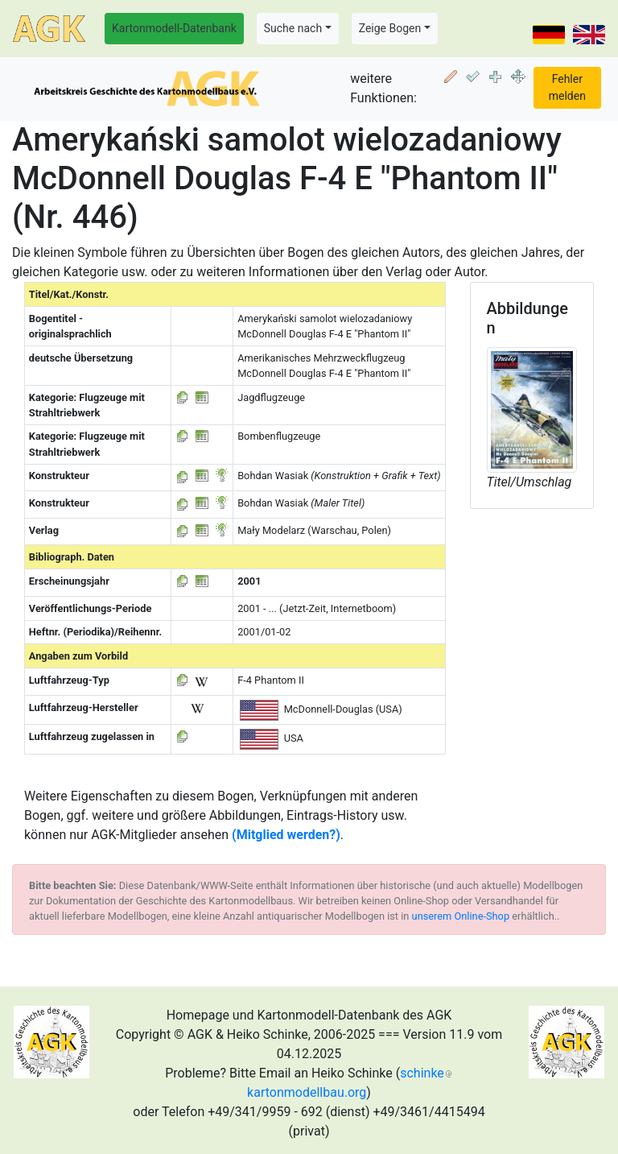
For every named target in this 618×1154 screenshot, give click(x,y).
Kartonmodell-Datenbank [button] (174, 28)
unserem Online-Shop (461, 916)
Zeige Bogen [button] (390, 28)
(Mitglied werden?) (286, 834)
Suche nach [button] (293, 28)
